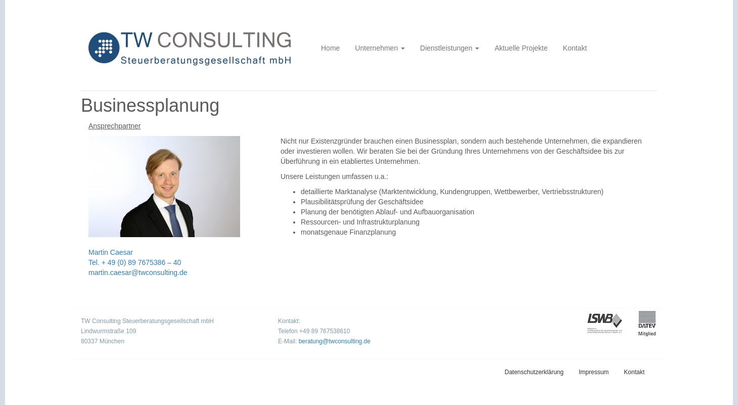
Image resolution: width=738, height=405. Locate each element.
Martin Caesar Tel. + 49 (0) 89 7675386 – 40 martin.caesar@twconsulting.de (138, 262)
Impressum (594, 372)
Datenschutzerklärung (534, 372)
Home (330, 48)
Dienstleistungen (449, 48)
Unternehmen (380, 48)
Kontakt (575, 48)
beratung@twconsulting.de (335, 341)
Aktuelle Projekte (520, 48)
